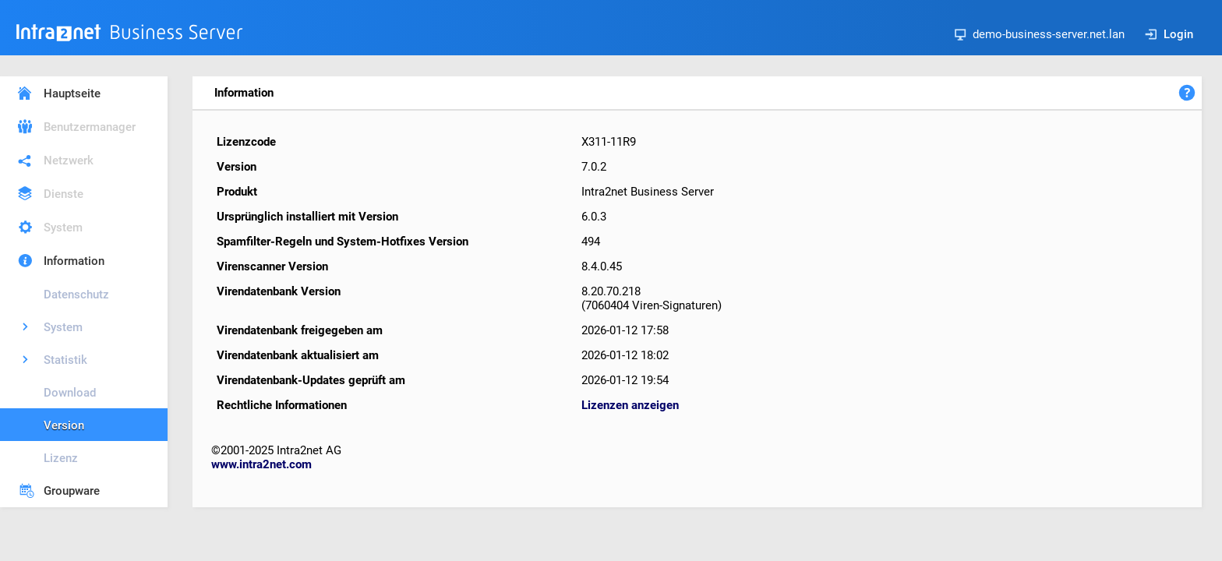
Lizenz (61, 458)
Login (1169, 34)
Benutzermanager (90, 127)
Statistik (65, 360)
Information (74, 261)
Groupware (72, 491)
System (63, 228)
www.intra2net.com (261, 464)
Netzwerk (69, 160)
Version (64, 425)
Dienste (63, 194)
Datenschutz (76, 295)
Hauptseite (72, 93)
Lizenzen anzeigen (630, 405)
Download (70, 393)
